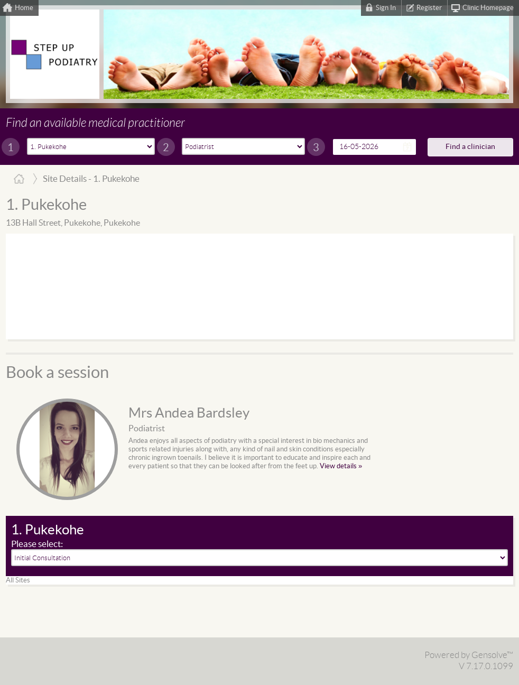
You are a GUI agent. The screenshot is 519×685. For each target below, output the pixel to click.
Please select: (37, 544)
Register (429, 8)
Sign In (386, 8)
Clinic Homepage (488, 8)
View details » (341, 466)
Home (24, 8)
